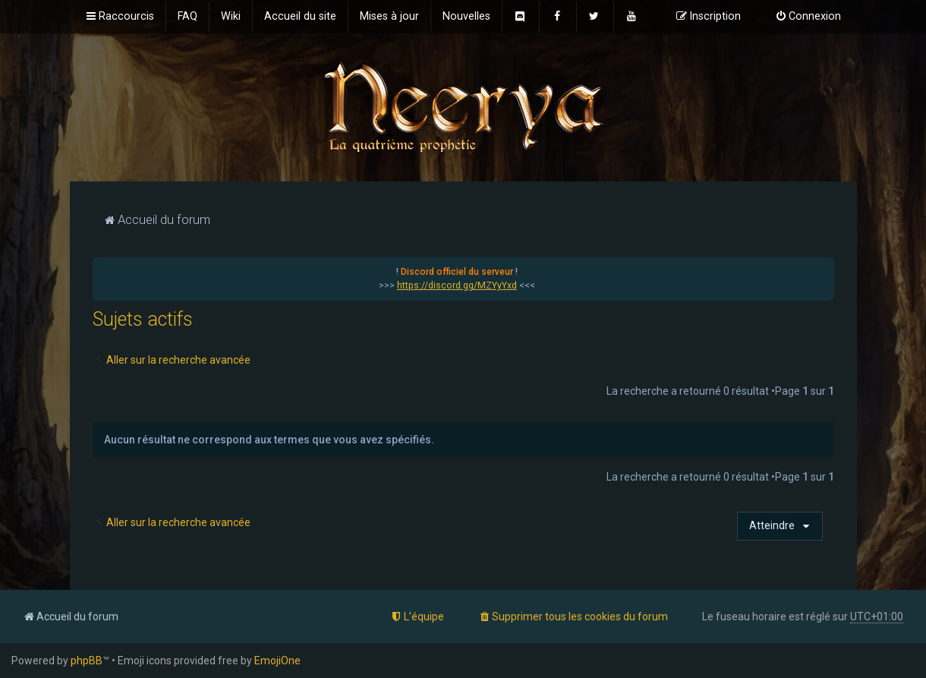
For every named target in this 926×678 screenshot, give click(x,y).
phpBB (86, 660)
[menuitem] (187, 16)
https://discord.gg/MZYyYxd (457, 285)
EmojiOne (277, 660)
